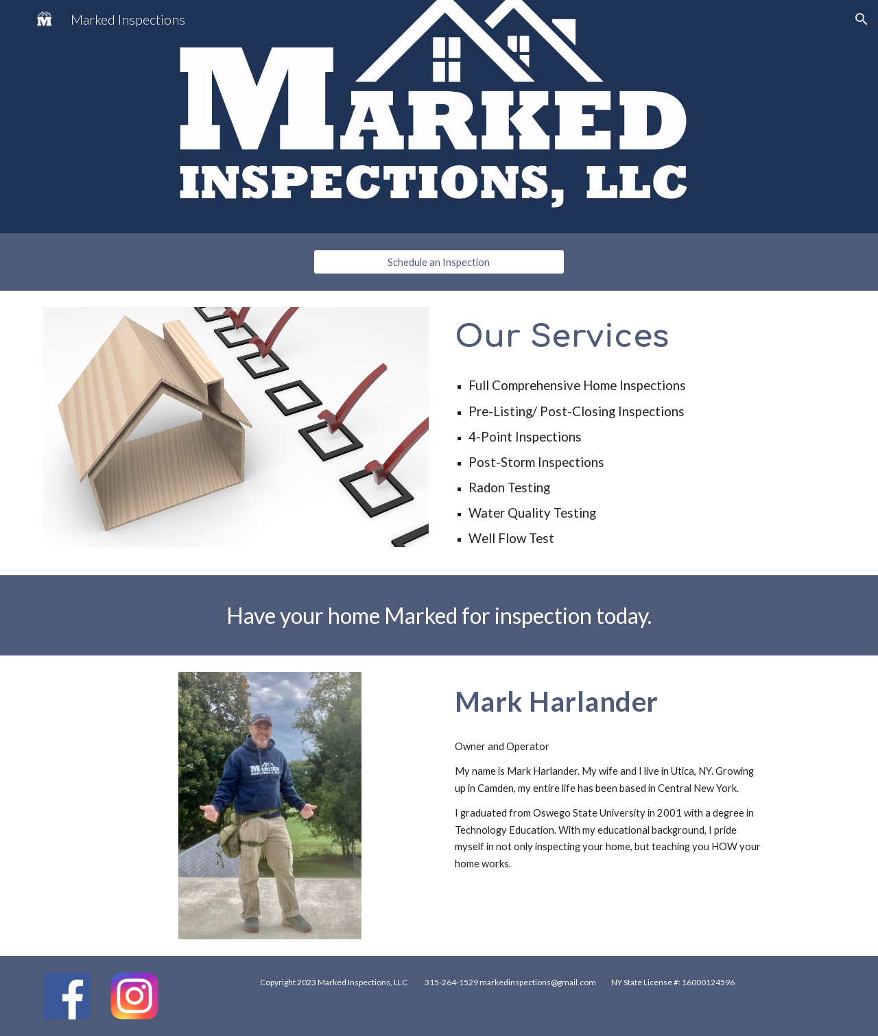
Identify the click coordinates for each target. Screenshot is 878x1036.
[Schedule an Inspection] (438, 262)
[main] (642, 336)
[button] (861, 19)
